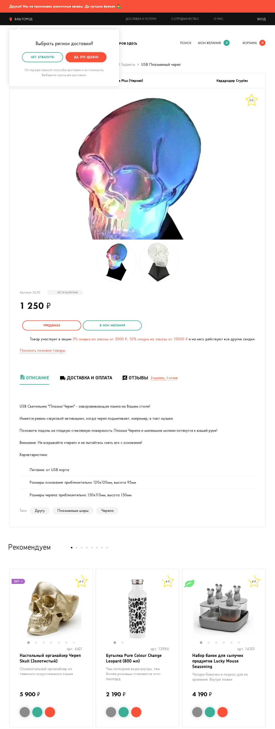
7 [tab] (75, 642)
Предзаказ (48, 325)
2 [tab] (38, 642)
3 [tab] (46, 642)
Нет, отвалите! (42, 57)
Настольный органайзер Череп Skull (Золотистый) (46, 658)
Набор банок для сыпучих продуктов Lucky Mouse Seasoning (219, 661)
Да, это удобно (86, 57)
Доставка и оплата (85, 377)
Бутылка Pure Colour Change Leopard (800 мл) (135, 658)
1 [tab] (31, 642)
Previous (14, 611)
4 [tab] (53, 642)
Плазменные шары (73, 509)
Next (88, 611)
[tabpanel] (51, 608)
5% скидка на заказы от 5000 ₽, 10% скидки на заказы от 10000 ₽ (130, 338)
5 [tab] (61, 642)
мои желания (209, 43)
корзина (250, 43)
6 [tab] (69, 642)
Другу (40, 509)
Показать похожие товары (42, 349)
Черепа (107, 509)
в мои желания (103, 325)
